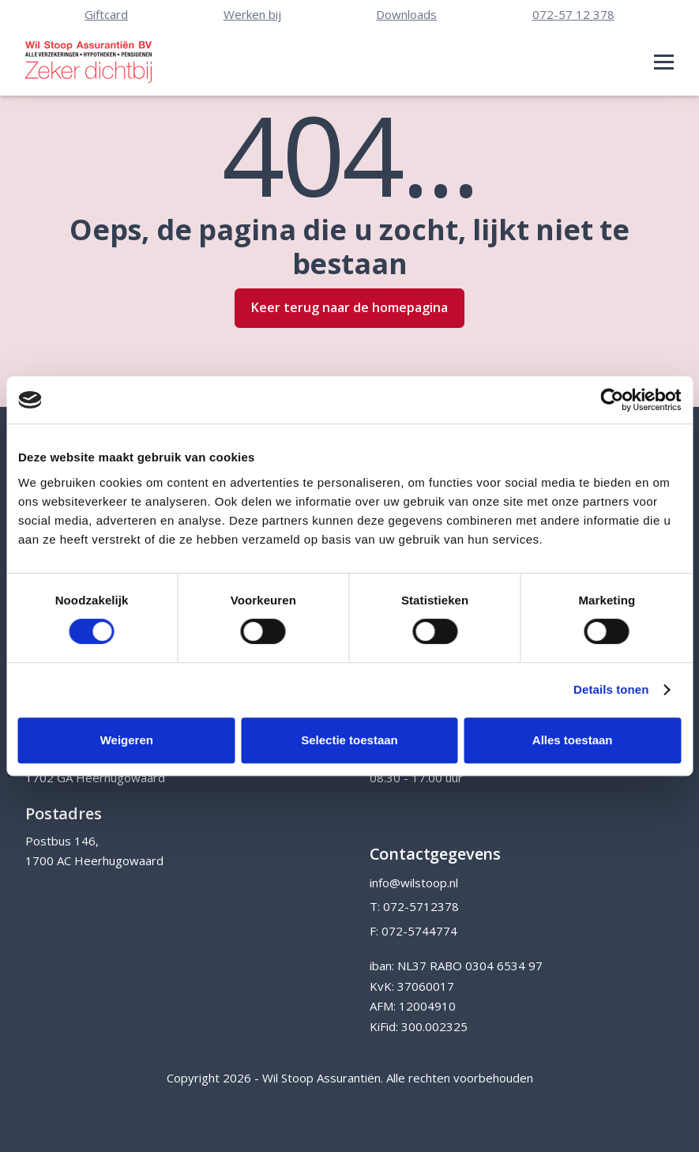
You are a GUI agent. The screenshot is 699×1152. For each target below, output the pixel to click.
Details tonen (610, 689)
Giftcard (106, 14)
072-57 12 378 (573, 14)
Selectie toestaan (349, 740)
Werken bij (252, 14)
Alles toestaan (572, 740)
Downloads (406, 14)
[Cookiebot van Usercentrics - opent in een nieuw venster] (612, 400)
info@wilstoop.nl (414, 882)
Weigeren (126, 740)
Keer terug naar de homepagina (349, 307)
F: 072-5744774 (413, 931)
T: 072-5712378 (414, 906)
